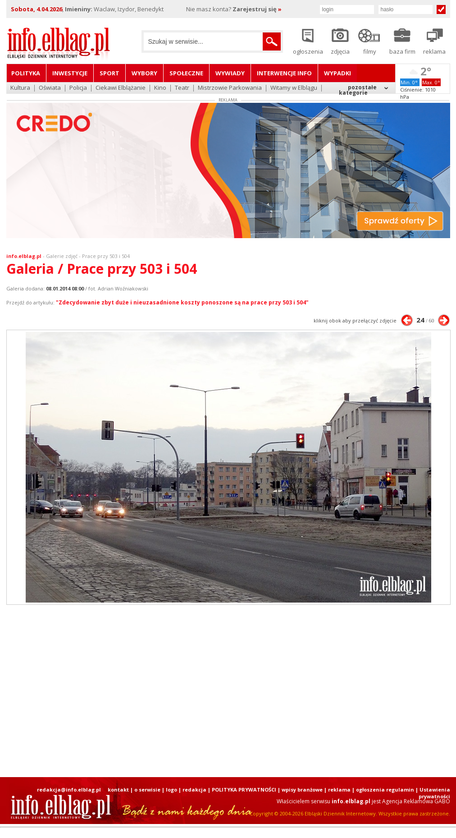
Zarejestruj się (257, 9)
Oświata (50, 88)
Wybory (144, 73)
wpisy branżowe (302, 789)
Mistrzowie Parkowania (230, 88)
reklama (339, 789)
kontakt (118, 789)
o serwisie (147, 789)
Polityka (25, 73)
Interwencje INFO (284, 73)
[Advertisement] (228, 691)
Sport (109, 73)
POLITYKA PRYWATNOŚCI (244, 789)
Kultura (20, 88)
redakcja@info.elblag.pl (69, 789)
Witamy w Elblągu (293, 88)
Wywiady (230, 73)
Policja (78, 88)
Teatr (182, 88)
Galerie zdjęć (62, 256)
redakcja (194, 789)
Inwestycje (69, 73)
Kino (160, 88)
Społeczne (186, 73)
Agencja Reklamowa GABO (416, 801)
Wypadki (337, 73)
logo (171, 789)
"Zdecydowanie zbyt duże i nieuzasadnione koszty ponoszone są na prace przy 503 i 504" (182, 302)
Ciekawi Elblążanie (121, 88)
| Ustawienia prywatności (432, 793)
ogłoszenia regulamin (385, 789)
